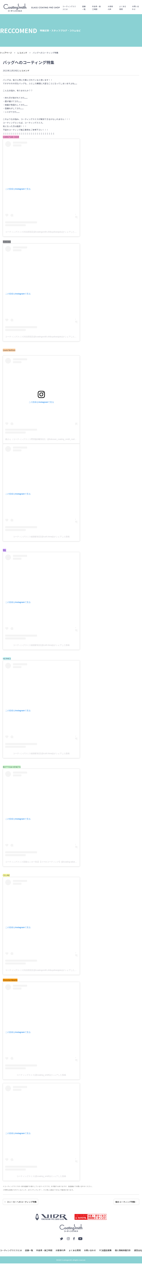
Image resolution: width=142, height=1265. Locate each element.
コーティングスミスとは (69, 7)
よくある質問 (122, 7)
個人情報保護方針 (123, 1250)
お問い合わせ (135, 7)
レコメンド (24, 70)
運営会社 (138, 1250)
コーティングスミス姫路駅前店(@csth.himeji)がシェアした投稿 (41, 536)
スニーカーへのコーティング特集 (22, 1201)
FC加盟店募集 (105, 1250)
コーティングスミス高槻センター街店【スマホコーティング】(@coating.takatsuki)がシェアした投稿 (50, 862)
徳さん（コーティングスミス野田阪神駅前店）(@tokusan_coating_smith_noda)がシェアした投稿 (48, 439)
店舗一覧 (83, 7)
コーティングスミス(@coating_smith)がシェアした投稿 (41, 1075)
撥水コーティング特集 (125, 1201)
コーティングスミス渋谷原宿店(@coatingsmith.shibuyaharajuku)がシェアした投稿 (42, 232)
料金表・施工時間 (96, 7)
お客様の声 (110, 7)
